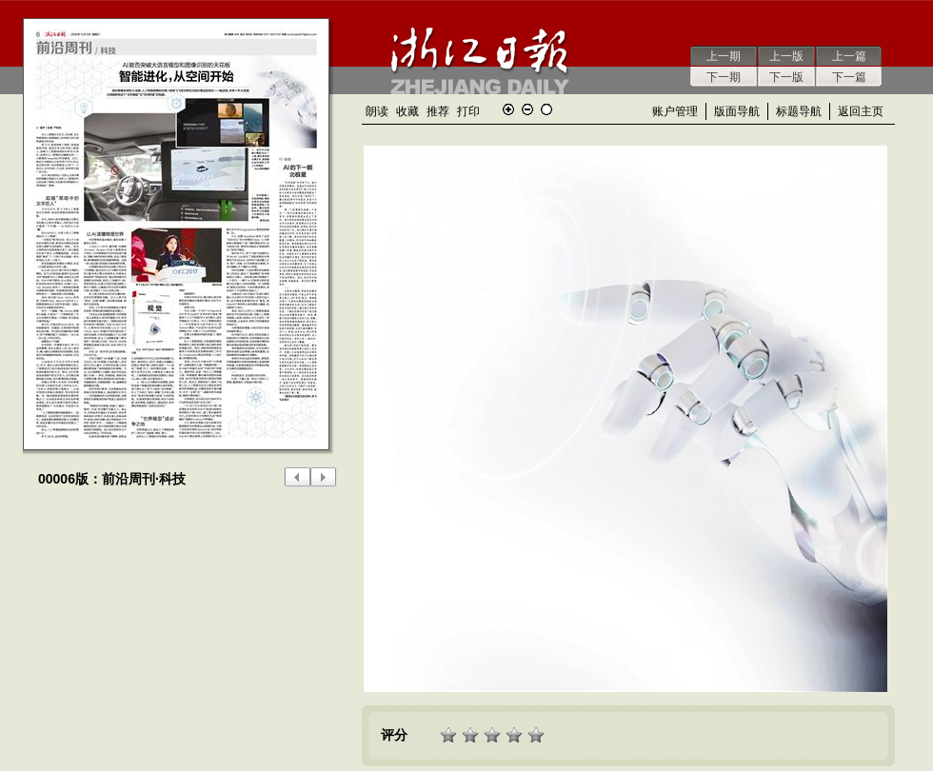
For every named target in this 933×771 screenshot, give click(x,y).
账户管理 (675, 111)
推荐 (438, 111)
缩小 (527, 109)
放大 (508, 109)
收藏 (407, 111)
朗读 (377, 111)
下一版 (786, 77)
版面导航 (737, 111)
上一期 (723, 56)
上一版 (786, 56)
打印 (468, 111)
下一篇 (849, 77)
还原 (546, 109)
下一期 (723, 77)
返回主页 (860, 111)
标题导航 (799, 111)
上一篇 (849, 56)
